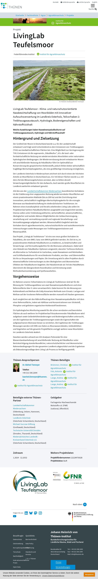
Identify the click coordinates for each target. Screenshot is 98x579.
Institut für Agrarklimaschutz (51, 54)
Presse (58, 562)
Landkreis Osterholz (21, 418)
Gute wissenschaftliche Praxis (21, 561)
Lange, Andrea (57, 377)
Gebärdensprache (68, 2)
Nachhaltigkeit (18, 556)
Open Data (16, 567)
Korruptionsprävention (21, 548)
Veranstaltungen (63, 567)
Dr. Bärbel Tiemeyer (31, 364)
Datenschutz (17, 539)
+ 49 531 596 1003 (77, 549)
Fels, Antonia (56, 371)
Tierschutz (16, 552)
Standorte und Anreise (31, 553)
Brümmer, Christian (59, 364)
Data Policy (29, 543)
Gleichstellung (18, 543)
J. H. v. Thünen (31, 559)
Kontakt (55, 2)
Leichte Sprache (84, 2)
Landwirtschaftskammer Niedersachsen (44, 191)
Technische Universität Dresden (26, 430)
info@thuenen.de (77, 554)
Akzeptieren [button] (89, 574)
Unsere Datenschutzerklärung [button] (53, 576)
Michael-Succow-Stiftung (24, 424)
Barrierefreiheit (31, 539)
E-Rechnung (30, 548)
